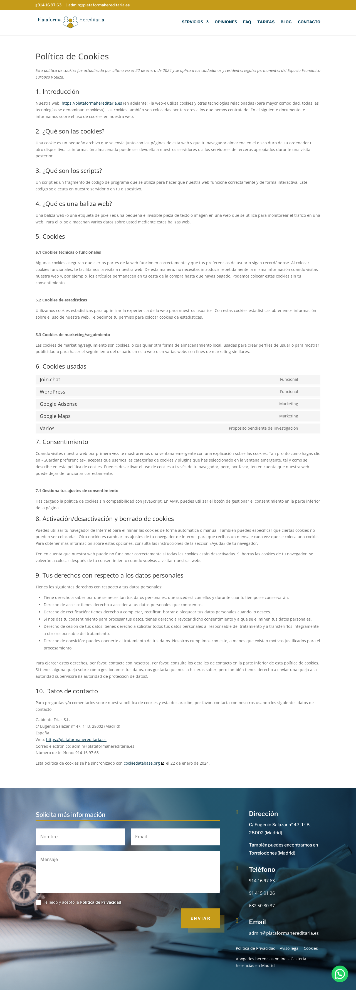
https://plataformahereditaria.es (92, 103)
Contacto (309, 22)
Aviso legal (290, 948)
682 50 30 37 (262, 906)
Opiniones (226, 22)
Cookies (311, 948)
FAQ (247, 22)
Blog (286, 22)
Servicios (192, 22)
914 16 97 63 (262, 881)
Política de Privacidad (100, 902)
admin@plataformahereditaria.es (284, 933)
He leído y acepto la (78, 902)
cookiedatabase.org (142, 763)
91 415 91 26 (262, 893)
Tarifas (266, 22)
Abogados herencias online (261, 958)
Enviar (201, 918)
